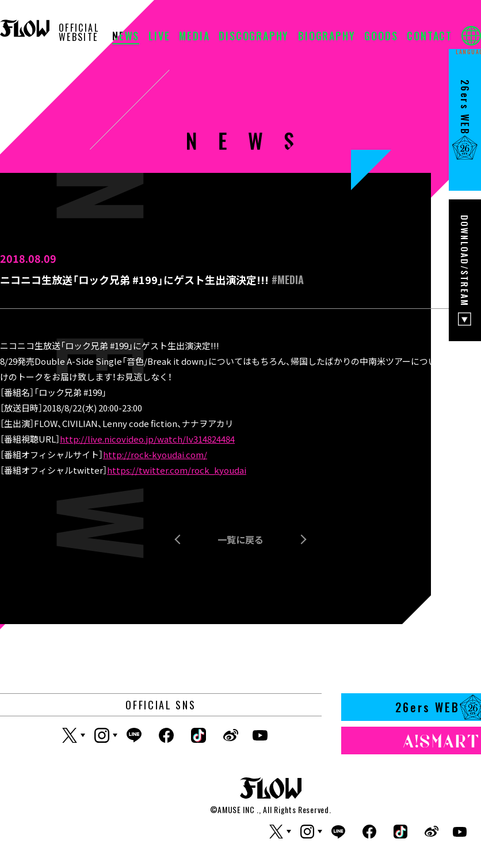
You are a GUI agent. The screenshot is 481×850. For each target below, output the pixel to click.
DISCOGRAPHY (254, 37)
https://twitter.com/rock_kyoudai (176, 470)
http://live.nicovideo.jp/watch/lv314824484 (147, 439)
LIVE (159, 37)
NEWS (125, 37)
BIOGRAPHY (326, 37)
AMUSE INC (235, 809)
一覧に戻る (240, 539)
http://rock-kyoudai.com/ (155, 454)
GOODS (381, 37)
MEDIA (194, 37)
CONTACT (429, 37)
